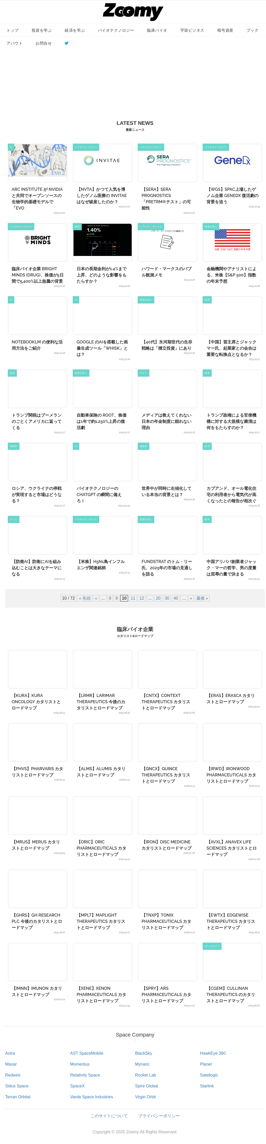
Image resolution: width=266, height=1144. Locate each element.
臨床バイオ (157, 30)
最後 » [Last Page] (202, 598)
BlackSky (143, 1053)
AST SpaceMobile (86, 1053)
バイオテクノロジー (116, 30)
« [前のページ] (96, 598)
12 (141, 598)
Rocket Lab (145, 1075)
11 (133, 598)
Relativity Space (85, 1075)
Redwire (13, 1075)
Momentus (80, 1064)
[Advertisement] (133, 78)
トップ (12, 30)
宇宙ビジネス (192, 30)
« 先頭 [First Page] (85, 598)
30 (167, 598)
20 (158, 598)
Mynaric (142, 1064)
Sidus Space (17, 1086)
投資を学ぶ (42, 30)
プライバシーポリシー (159, 1116)
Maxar (11, 1064)
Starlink (207, 1086)
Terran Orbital (17, 1097)
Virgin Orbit (145, 1097)
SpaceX (77, 1086)
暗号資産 (225, 30)
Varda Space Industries (91, 1097)
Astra (10, 1053)
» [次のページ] (191, 598)
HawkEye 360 (213, 1053)
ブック (253, 30)
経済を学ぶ (75, 30)
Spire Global (146, 1086)
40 (176, 598)
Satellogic (209, 1075)
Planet (206, 1064)
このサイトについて (109, 1116)
